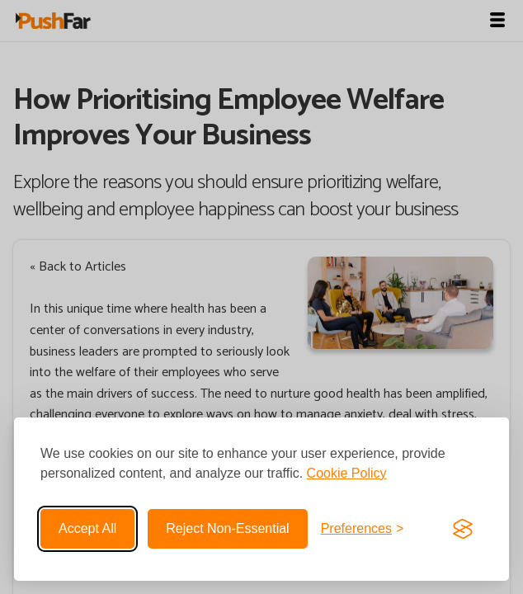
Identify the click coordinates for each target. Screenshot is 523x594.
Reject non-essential (227, 528)
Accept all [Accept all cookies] (87, 528)
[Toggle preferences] (362, 528)
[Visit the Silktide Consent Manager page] (463, 529)
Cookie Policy (347, 473)
